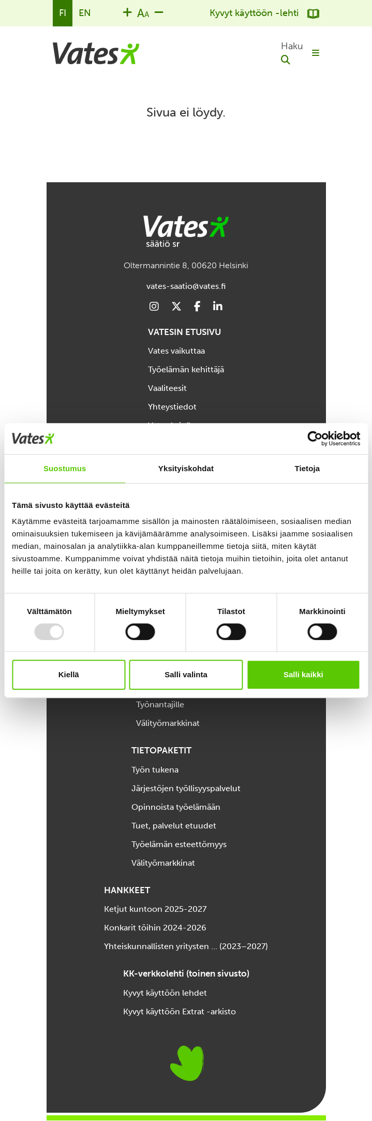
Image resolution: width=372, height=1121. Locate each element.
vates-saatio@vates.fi (186, 286)
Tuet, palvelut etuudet (173, 826)
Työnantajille (160, 704)
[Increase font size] (127, 12)
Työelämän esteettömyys (179, 844)
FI (62, 13)
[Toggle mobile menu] (315, 53)
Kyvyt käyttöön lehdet (165, 993)
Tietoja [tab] (307, 468)
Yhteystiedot (172, 407)
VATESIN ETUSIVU (184, 332)
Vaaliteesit (167, 388)
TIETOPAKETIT (161, 750)
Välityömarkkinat (168, 723)
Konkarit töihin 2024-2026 (155, 928)
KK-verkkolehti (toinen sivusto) (186, 973)
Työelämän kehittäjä (186, 369)
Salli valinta (186, 674)
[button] (292, 53)
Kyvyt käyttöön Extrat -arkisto (179, 1011)
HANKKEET (127, 890)
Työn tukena (154, 770)
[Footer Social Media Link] (154, 307)
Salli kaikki (303, 674)
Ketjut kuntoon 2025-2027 (155, 909)
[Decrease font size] (159, 12)
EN (85, 13)
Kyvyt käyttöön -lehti (264, 13)
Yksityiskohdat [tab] (186, 468)
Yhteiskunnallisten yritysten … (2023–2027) (186, 946)
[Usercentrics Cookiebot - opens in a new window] (315, 438)
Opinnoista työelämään (175, 807)
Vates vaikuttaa (176, 351)
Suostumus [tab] (64, 468)
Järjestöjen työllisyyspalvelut (186, 788)
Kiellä (68, 674)
